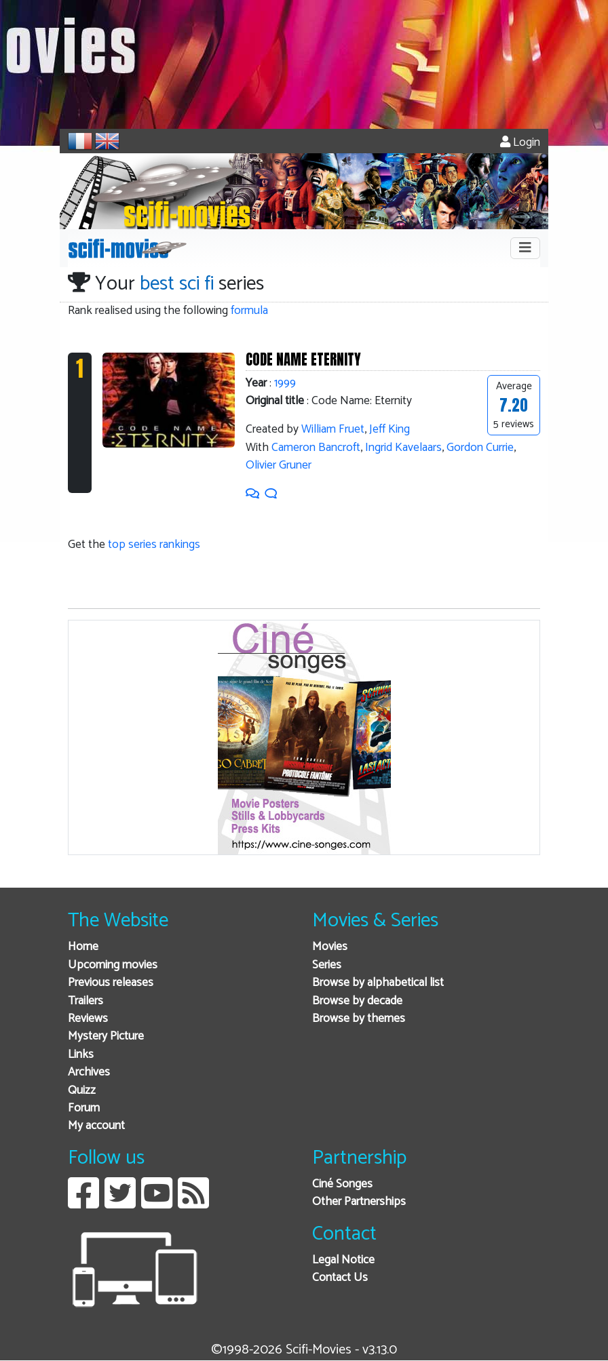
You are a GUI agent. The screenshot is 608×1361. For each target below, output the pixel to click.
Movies (329, 947)
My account (96, 1126)
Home (83, 947)
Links (81, 1055)
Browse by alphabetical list (378, 983)
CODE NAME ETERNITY (303, 359)
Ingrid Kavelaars (403, 448)
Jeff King (389, 429)
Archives (89, 1072)
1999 (285, 383)
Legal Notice (343, 1260)
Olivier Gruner (278, 465)
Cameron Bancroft (315, 448)
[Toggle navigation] (525, 248)
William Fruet (332, 429)
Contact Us (340, 1278)
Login (520, 143)
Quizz (82, 1091)
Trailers (85, 1001)
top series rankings (154, 545)
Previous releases (110, 983)
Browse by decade (357, 1001)
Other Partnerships (359, 1202)
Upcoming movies (112, 965)
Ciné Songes (342, 1184)
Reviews (88, 1019)
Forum (84, 1108)
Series (326, 965)
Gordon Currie (480, 448)
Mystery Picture (106, 1036)
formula (249, 311)
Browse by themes (358, 1019)
